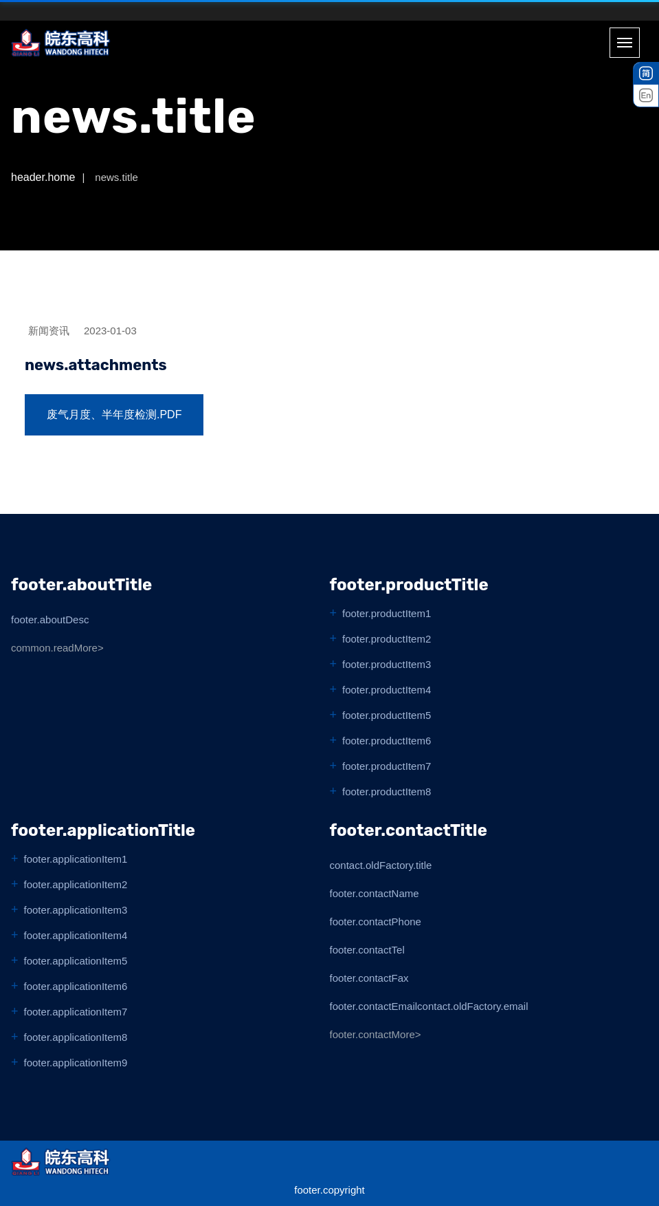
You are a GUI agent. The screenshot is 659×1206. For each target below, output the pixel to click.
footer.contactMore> (375, 1034)
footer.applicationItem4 (76, 935)
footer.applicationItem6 (76, 986)
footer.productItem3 (386, 664)
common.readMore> (57, 648)
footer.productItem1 (386, 613)
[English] (646, 96)
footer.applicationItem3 (76, 910)
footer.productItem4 (386, 690)
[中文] (646, 74)
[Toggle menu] (625, 43)
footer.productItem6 (386, 740)
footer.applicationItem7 (76, 1011)
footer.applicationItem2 (76, 884)
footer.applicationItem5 (76, 961)
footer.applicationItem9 (76, 1062)
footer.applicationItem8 (76, 1037)
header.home (43, 177)
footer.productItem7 (386, 766)
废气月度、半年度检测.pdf (114, 414)
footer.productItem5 (386, 715)
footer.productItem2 (386, 639)
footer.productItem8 (386, 791)
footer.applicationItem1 (76, 859)
